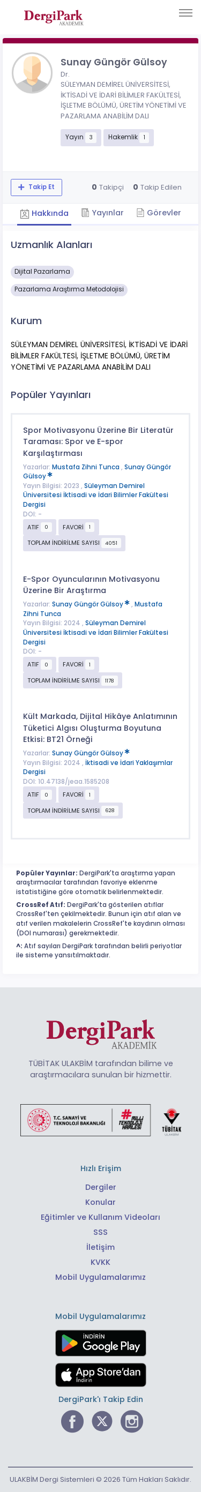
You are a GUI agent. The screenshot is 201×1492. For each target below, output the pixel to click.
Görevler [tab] (158, 212)
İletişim (100, 1247)
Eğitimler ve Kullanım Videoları (100, 1217)
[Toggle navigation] (185, 12)
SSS (100, 1232)
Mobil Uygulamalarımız (100, 1277)
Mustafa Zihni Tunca (86, 467)
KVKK (100, 1262)
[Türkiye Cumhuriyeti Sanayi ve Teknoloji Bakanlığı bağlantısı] (100, 1119)
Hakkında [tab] (44, 213)
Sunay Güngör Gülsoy (91, 604)
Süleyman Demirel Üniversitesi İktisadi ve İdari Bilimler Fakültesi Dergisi (95, 495)
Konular (100, 1202)
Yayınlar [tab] (102, 212)
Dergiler (100, 1187)
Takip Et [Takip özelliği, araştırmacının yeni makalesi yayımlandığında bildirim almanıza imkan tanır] (41, 187)
